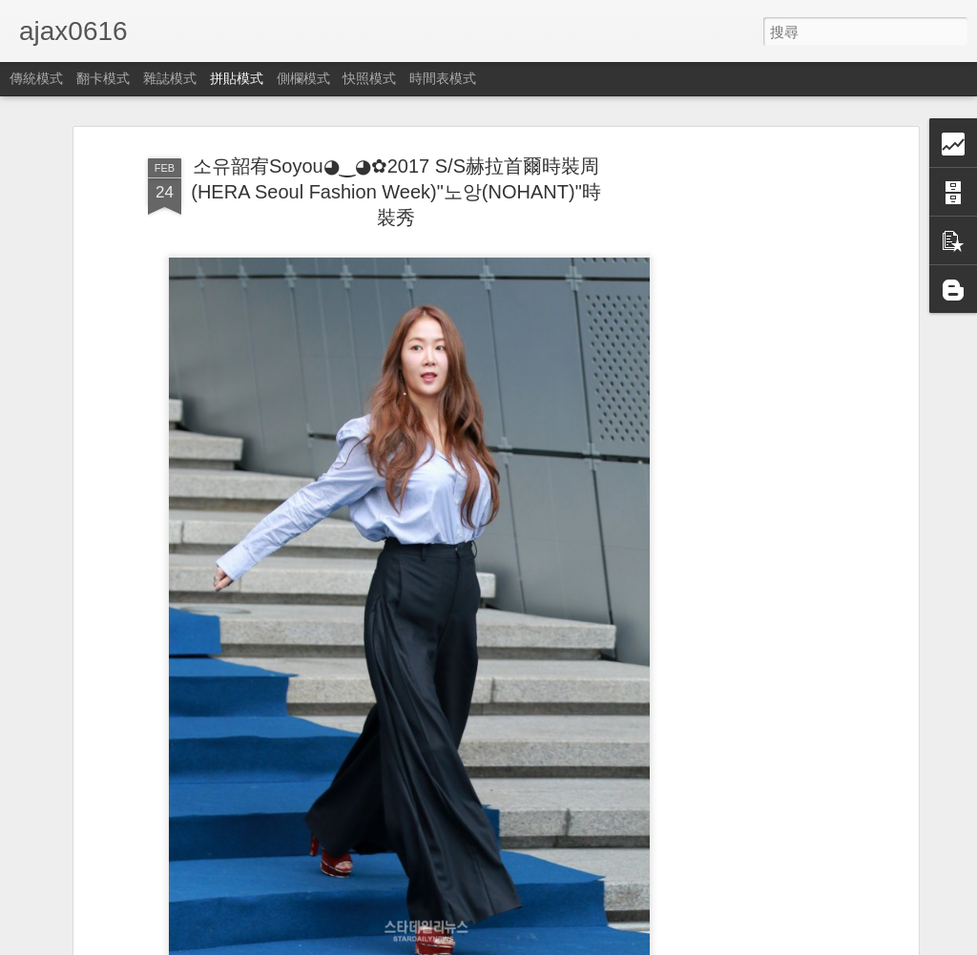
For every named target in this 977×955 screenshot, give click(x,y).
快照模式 (369, 78)
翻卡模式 (103, 78)
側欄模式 (303, 78)
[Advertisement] (749, 449)
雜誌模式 (170, 78)
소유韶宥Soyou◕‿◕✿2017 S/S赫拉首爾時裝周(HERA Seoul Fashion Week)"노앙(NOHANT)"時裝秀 (395, 192)
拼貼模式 (236, 78)
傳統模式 (36, 78)
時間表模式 (442, 78)
